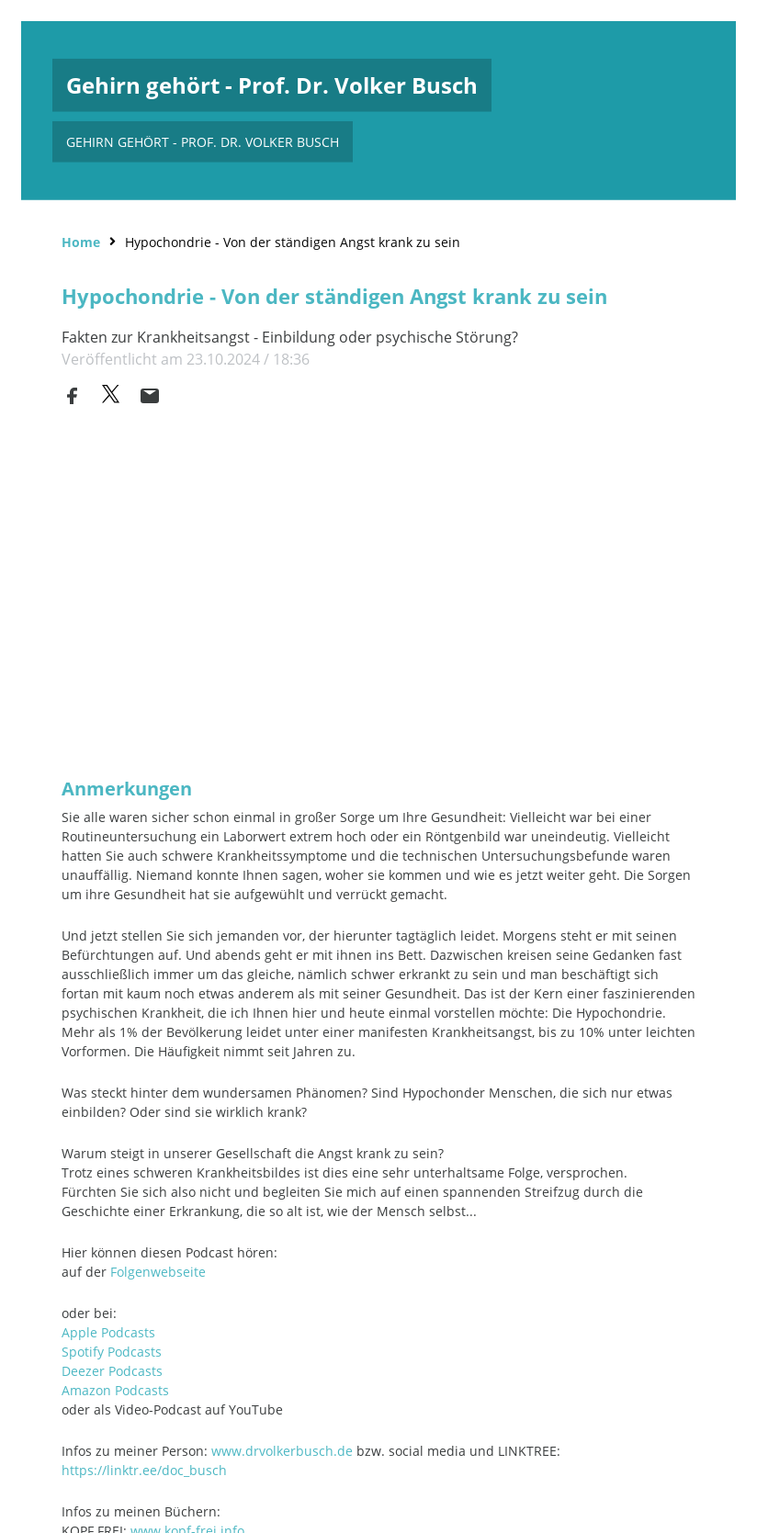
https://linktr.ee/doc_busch (144, 1468)
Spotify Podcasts (112, 1349)
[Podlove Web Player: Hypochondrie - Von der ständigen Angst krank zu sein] (378, 602)
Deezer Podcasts (112, 1369)
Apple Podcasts (108, 1330)
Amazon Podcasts (115, 1388)
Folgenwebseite (158, 1270)
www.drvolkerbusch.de (282, 1449)
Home (81, 241)
